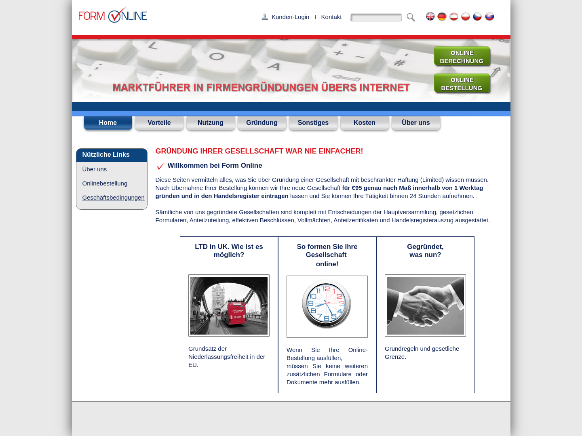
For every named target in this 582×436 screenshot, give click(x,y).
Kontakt (331, 16)
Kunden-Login (290, 16)
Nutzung (211, 122)
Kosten (364, 122)
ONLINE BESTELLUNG (458, 83)
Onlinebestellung (105, 183)
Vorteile (159, 122)
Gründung (261, 122)
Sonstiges (313, 122)
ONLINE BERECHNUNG (458, 56)
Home (108, 122)
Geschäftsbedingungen (113, 197)
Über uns (416, 122)
